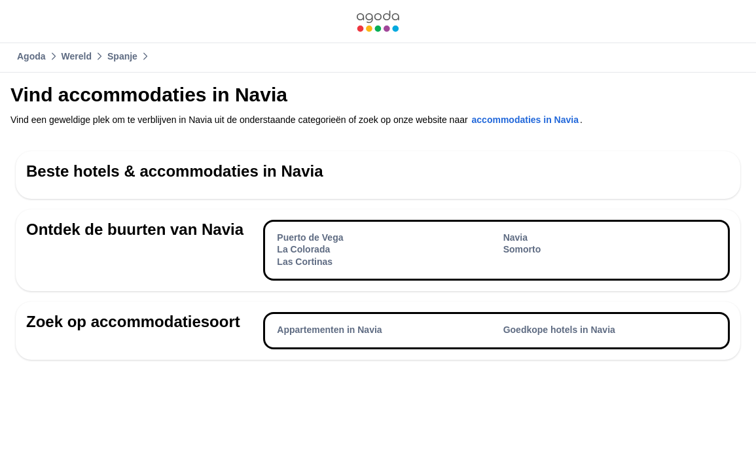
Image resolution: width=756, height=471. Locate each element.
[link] (378, 21)
